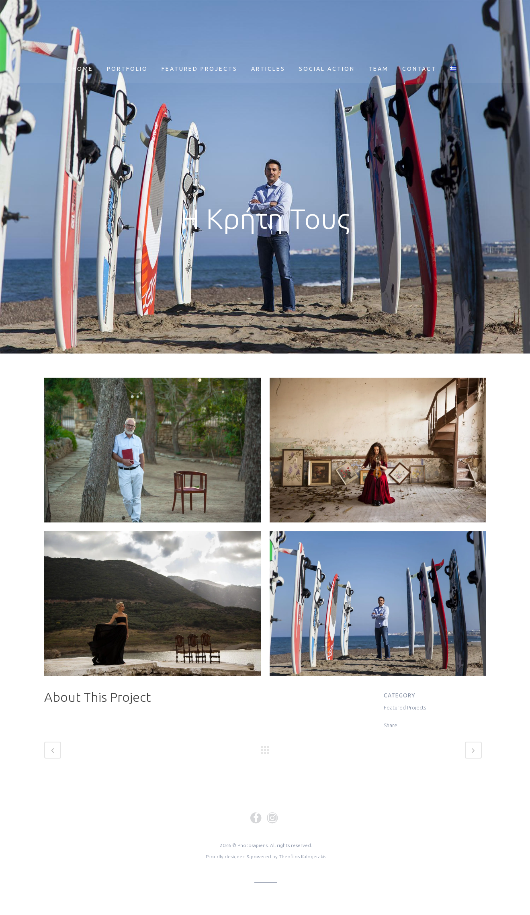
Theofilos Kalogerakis (302, 856)
